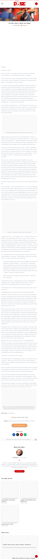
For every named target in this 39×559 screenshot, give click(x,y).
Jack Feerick (15, 457)
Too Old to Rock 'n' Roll (22, 417)
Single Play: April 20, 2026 (7, 524)
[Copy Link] (19, 439)
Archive (3, 67)
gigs (14, 421)
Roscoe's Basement (25, 421)
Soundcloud (20, 467)
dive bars (11, 421)
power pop (17, 421)
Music (14, 417)
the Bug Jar (32, 421)
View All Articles (19, 471)
